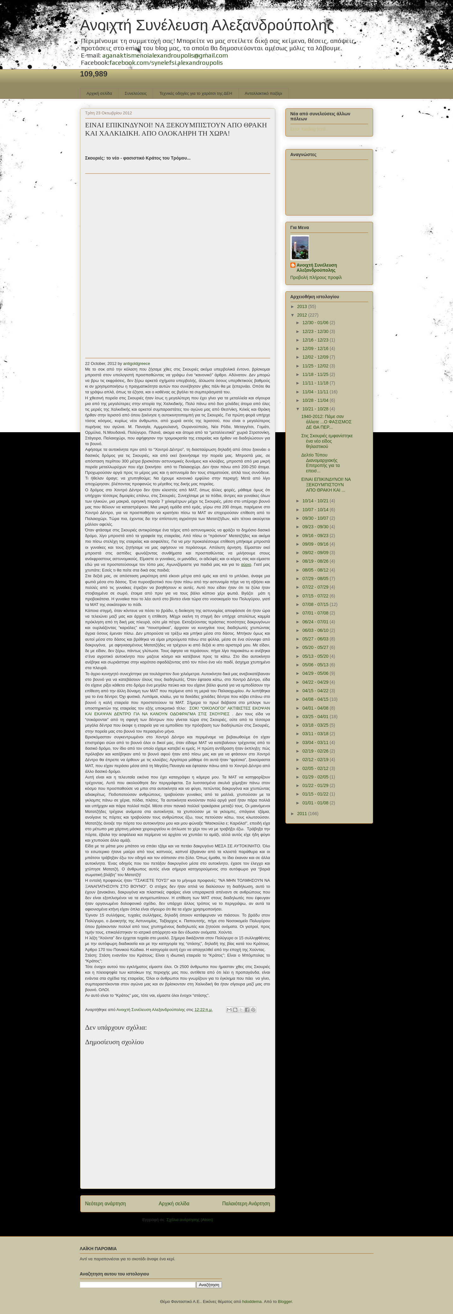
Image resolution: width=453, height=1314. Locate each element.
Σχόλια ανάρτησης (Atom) (189, 1219)
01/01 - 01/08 (316, 802)
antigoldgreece (136, 363)
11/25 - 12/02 (316, 365)
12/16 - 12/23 (316, 339)
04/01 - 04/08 (316, 708)
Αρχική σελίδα (99, 93)
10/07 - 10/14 (316, 509)
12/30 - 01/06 (316, 322)
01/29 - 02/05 (316, 776)
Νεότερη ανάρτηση (105, 1203)
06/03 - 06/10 (316, 630)
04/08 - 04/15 (316, 699)
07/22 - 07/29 (316, 587)
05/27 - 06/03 (316, 638)
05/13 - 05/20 (316, 656)
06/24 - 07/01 (316, 621)
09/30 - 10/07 (316, 518)
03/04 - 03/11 (316, 742)
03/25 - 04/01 (316, 716)
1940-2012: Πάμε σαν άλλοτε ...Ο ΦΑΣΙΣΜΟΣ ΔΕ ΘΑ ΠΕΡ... (326, 422)
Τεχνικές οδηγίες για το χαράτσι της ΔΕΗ (195, 93)
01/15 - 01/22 (316, 793)
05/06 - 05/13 (316, 664)
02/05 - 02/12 (316, 768)
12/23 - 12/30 (316, 331)
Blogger (285, 1301)
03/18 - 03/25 (316, 725)
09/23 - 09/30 (316, 526)
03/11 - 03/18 (316, 733)
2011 (302, 813)
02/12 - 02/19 (316, 759)
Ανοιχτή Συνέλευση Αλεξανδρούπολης (207, 25)
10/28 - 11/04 (316, 400)
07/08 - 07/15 (316, 604)
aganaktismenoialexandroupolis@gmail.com (165, 55)
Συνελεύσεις (136, 93)
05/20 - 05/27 (316, 647)
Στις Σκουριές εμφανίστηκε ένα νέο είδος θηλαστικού (327, 441)
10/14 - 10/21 (316, 500)
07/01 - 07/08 (316, 612)
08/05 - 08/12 (316, 569)
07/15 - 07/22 (316, 595)
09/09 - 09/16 (316, 544)
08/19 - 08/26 (316, 561)
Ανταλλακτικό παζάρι (263, 93)
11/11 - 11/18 (316, 382)
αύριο (246, 564)
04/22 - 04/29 (316, 682)
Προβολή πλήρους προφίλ (316, 277)
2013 (302, 306)
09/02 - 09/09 (316, 552)
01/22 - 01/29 (316, 785)
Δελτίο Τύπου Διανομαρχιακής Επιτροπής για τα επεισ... (320, 462)
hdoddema (251, 1301)
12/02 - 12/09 (316, 357)
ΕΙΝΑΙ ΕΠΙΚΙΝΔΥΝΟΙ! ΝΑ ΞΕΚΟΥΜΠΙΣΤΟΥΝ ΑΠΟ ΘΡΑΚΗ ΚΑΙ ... (325, 485)
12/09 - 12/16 (316, 348)
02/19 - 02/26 (316, 751)
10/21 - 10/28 (316, 408)
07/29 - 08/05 (316, 578)
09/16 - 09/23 (316, 535)
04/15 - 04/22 (316, 690)
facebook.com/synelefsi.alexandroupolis (166, 62)
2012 (302, 315)
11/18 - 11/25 (316, 374)
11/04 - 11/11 (316, 391)
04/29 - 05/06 (316, 673)
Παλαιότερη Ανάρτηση (246, 1203)
